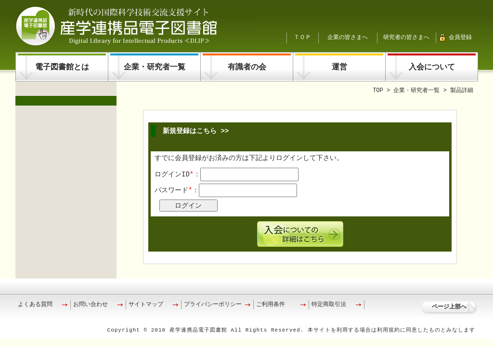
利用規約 (388, 330)
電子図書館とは (62, 67)
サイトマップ (146, 305)
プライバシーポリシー (213, 305)
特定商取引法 (328, 305)
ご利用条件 (270, 305)
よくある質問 (35, 305)
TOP (378, 91)
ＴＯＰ (302, 37)
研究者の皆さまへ (406, 37)
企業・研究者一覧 (154, 67)
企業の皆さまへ (347, 37)
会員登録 (460, 37)
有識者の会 (247, 67)
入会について (432, 67)
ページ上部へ (449, 307)
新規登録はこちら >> (196, 130)
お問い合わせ (90, 305)
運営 (339, 67)
